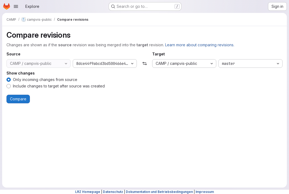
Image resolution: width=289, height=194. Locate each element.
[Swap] (144, 63)
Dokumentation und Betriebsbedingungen (159, 192)
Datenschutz (113, 192)
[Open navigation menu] (16, 6)
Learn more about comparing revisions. (199, 45)
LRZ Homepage (87, 192)
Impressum (205, 192)
